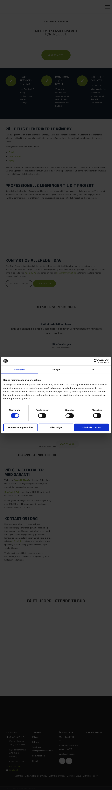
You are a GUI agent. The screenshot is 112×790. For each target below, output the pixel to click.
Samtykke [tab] (19, 369)
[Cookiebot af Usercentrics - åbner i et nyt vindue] (96, 361)
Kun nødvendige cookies (21, 427)
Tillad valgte (56, 427)
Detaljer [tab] (56, 369)
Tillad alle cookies (91, 427)
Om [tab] (92, 369)
